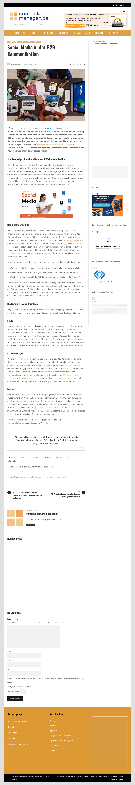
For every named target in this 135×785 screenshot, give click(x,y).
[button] (13, 128)
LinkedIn (16, 243)
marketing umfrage (46, 477)
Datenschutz (54, 726)
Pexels (50, 466)
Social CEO (49, 407)
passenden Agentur (63, 378)
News (9, 42)
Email (9, 660)
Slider (14, 42)
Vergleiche (50, 381)
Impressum (53, 731)
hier (63, 184)
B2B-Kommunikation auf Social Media (54, 144)
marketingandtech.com (102, 281)
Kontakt (52, 750)
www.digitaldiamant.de (17, 744)
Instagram (68, 240)
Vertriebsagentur (30, 378)
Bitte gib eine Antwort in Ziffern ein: (19, 687)
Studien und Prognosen (33, 42)
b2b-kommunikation (24, 477)
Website (10, 669)
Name (9, 651)
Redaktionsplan (69, 365)
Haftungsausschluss (56, 721)
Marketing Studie (35, 477)
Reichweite (12, 253)
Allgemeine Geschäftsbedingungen (61, 741)
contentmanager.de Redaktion (20, 64)
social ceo (55, 477)
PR (64, 375)
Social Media (21, 42)
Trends (66, 165)
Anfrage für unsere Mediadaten (60, 736)
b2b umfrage (13, 477)
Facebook (78, 240)
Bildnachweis (54, 746)
